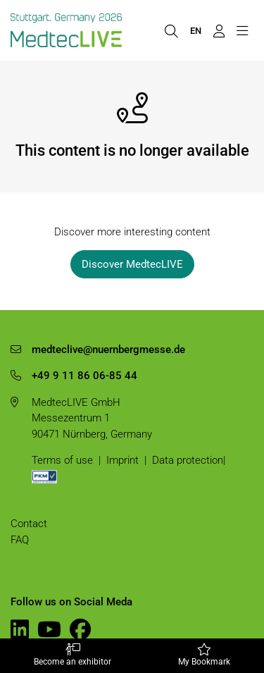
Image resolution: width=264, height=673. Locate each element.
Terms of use (62, 460)
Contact (29, 523)
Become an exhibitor (72, 655)
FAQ (20, 539)
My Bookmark (205, 655)
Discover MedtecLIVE (132, 264)
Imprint (122, 460)
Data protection (187, 460)
